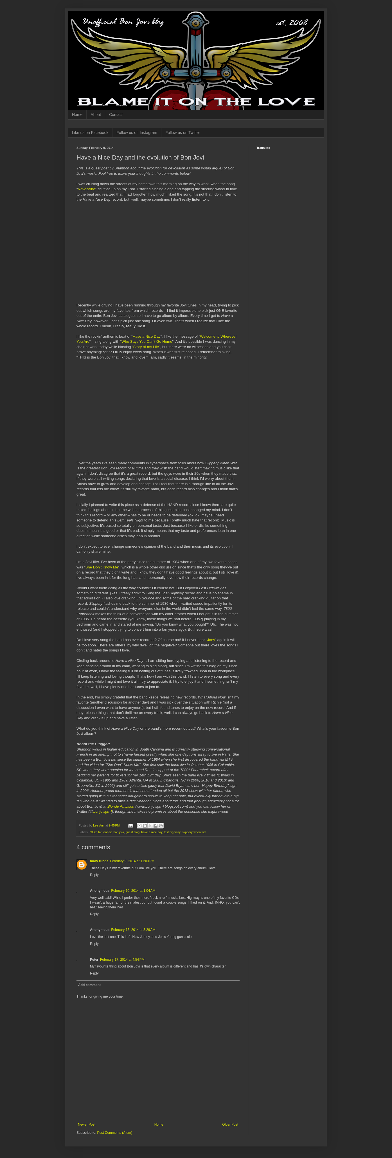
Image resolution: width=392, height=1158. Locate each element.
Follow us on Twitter (182, 132)
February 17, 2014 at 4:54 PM (122, 960)
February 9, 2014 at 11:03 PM (132, 861)
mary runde (99, 861)
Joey (211, 640)
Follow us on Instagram (136, 132)
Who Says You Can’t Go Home (146, 341)
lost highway (172, 832)
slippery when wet (194, 832)
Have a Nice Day (147, 336)
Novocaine (86, 189)
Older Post (230, 1124)
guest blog (132, 832)
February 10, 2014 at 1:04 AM (133, 891)
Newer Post (86, 1124)
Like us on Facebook (90, 132)
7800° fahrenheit (100, 832)
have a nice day (151, 832)
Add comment (89, 985)
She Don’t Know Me (101, 567)
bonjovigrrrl (102, 811)
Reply (94, 875)
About (96, 114)
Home (77, 114)
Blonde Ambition (120, 806)
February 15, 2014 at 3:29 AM (133, 930)
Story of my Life (146, 347)
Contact (116, 114)
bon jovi (118, 832)
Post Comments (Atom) (114, 1133)
